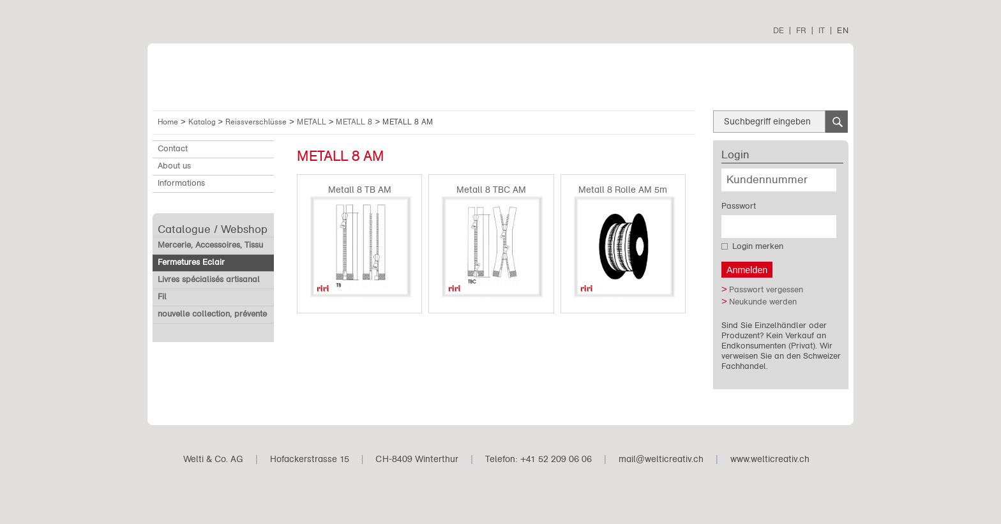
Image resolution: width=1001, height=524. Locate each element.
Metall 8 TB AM (359, 189)
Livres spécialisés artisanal (209, 279)
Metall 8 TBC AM (491, 189)
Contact (173, 149)
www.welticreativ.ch (769, 459)
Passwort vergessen (766, 290)
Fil (162, 297)
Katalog (203, 121)
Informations (181, 183)
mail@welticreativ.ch (661, 459)
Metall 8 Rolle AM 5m (622, 189)
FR (801, 30)
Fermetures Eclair (191, 262)
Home (168, 121)
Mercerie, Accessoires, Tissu (210, 245)
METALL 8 (355, 121)
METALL (313, 121)
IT (821, 30)
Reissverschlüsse (257, 121)
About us (174, 166)
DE (778, 30)
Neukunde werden (763, 302)
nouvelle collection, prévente (212, 314)
